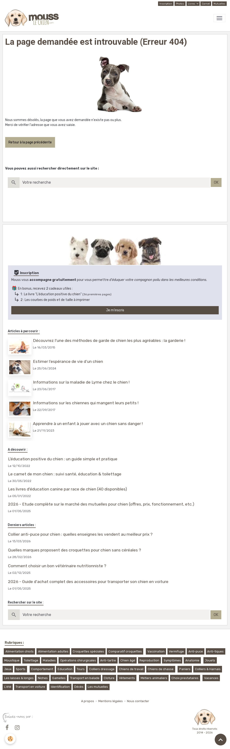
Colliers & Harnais (208, 667)
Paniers (184, 667)
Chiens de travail (131, 667)
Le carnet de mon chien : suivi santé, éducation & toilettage (64, 471)
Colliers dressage (102, 667)
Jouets (210, 658)
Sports (20, 667)
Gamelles (59, 676)
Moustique (12, 658)
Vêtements (127, 676)
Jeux (8, 667)
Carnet (206, 3)
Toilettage (31, 658)
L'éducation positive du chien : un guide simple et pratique (62, 456)
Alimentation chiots (19, 649)
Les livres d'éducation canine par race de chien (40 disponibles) (67, 487)
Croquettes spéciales (88, 649)
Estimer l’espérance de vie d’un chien (68, 361)
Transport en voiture (30, 684)
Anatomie (192, 658)
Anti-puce (195, 649)
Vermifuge (176, 649)
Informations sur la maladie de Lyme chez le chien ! (81, 381)
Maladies (49, 658)
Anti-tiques (215, 649)
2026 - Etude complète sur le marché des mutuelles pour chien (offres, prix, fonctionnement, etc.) (101, 502)
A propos (87, 698)
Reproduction (149, 658)
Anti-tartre (108, 658)
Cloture (109, 676)
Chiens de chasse (161, 667)
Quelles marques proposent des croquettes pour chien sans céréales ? (74, 548)
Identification (60, 684)
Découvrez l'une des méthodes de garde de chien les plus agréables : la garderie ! (109, 340)
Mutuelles (219, 3)
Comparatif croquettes (125, 649)
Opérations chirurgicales (78, 658)
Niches (43, 676)
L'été (7, 684)
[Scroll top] (220, 739)
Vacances (211, 676)
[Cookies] (10, 738)
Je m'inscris (115, 310)
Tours (81, 667)
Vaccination (156, 649)
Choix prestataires (184, 676)
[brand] (33, 18)
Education (65, 667)
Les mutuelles (98, 684)
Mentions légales (110, 698)
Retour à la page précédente (30, 142)
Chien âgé (127, 658)
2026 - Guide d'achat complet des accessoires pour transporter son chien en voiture (88, 579)
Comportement (42, 667)
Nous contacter (138, 698)
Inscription (165, 3)
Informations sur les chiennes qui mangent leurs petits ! (86, 401)
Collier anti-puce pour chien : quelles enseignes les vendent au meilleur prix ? (80, 532)
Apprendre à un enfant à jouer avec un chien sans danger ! (88, 422)
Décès (78, 684)
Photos (180, 3)
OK (216, 182)
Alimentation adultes (53, 649)
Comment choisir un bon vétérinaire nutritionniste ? (57, 563)
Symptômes (172, 658)
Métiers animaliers (154, 676)
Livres (192, 3)
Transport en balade (84, 676)
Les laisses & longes (19, 676)
